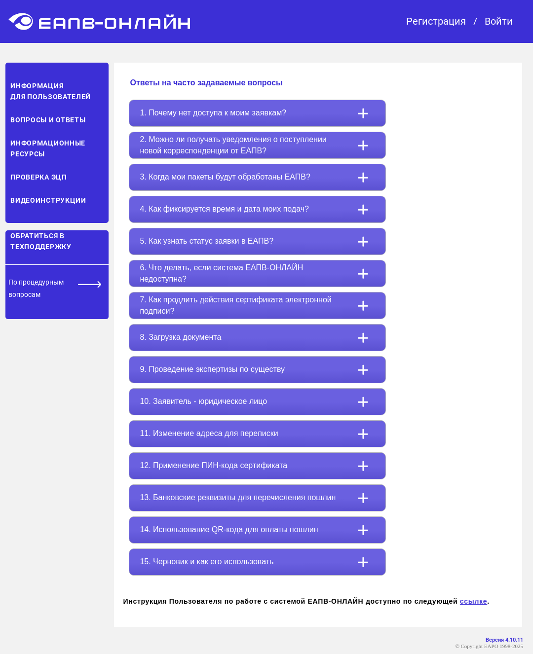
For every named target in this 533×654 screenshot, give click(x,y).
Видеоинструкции (48, 200)
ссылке (473, 601)
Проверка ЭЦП (38, 177)
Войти (499, 21)
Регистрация (436, 21)
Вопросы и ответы (47, 120)
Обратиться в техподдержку (40, 241)
